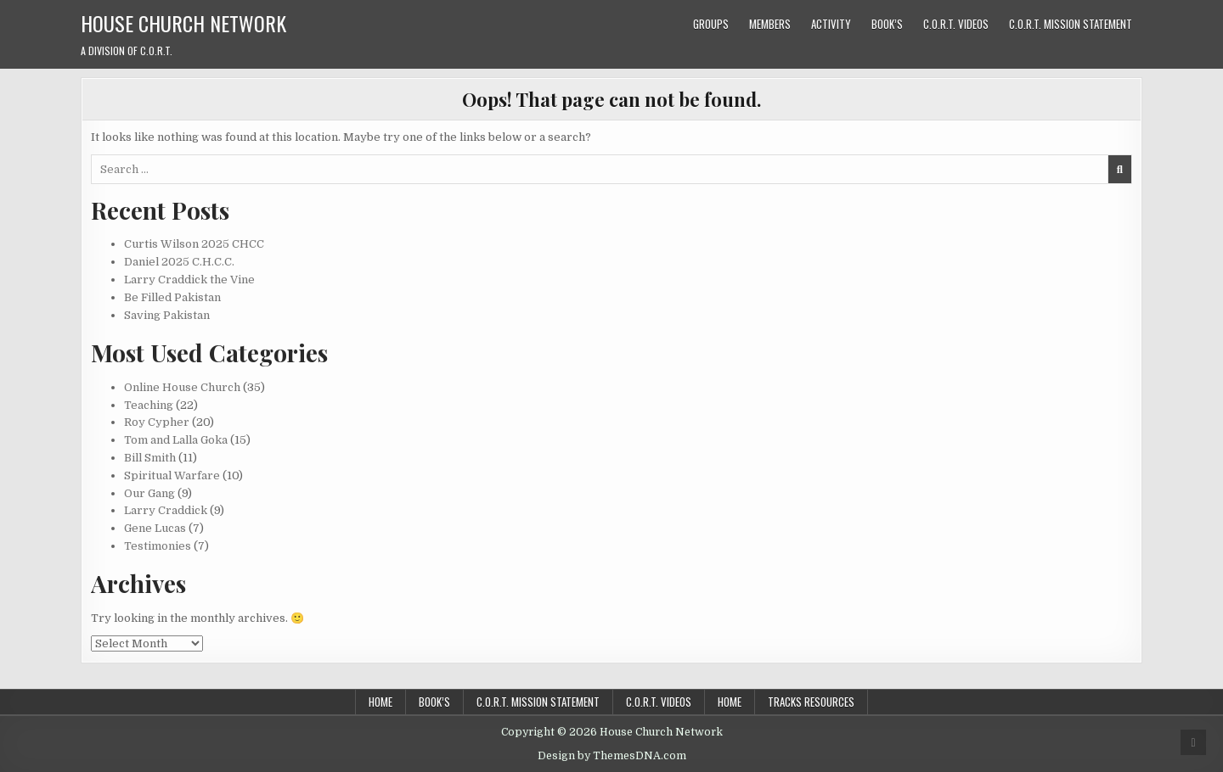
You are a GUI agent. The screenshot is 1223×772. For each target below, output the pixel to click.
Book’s (887, 23)
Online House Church (182, 387)
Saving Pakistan (167, 315)
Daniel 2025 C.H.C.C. (179, 261)
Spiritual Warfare (172, 475)
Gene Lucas (155, 528)
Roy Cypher (156, 422)
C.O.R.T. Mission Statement (1070, 23)
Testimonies (157, 546)
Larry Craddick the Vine (189, 279)
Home (380, 701)
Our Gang (149, 493)
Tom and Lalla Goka (176, 440)
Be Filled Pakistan (172, 297)
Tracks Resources (811, 701)
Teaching (148, 405)
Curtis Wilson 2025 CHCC (194, 244)
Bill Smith (150, 457)
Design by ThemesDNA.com (612, 756)
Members (770, 23)
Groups (711, 23)
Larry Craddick (165, 510)
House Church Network (183, 23)
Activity (831, 23)
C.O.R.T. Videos (956, 23)
